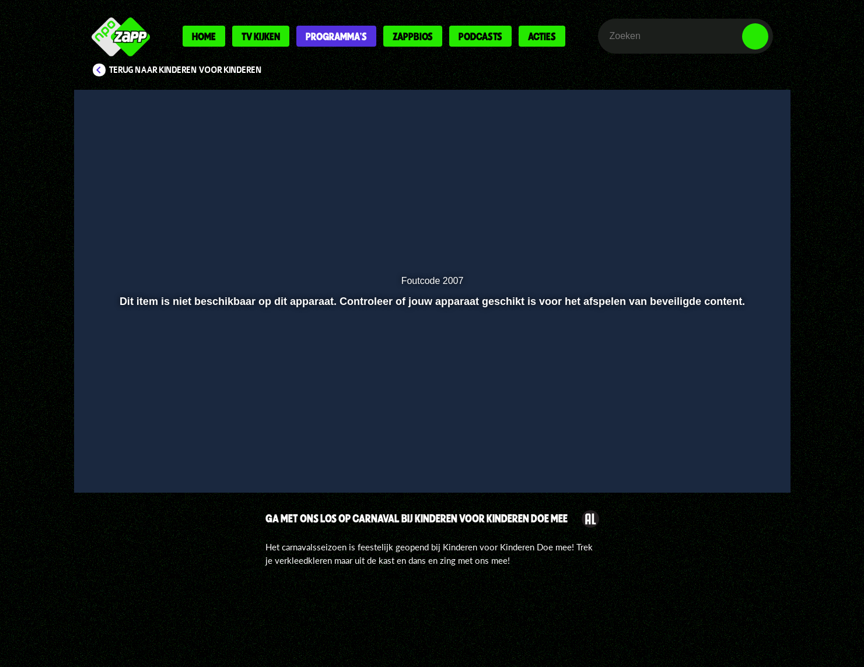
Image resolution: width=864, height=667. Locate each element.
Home (204, 36)
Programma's (336, 36)
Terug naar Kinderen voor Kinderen (185, 70)
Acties (542, 36)
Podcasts (480, 36)
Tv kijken (261, 36)
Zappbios (413, 36)
